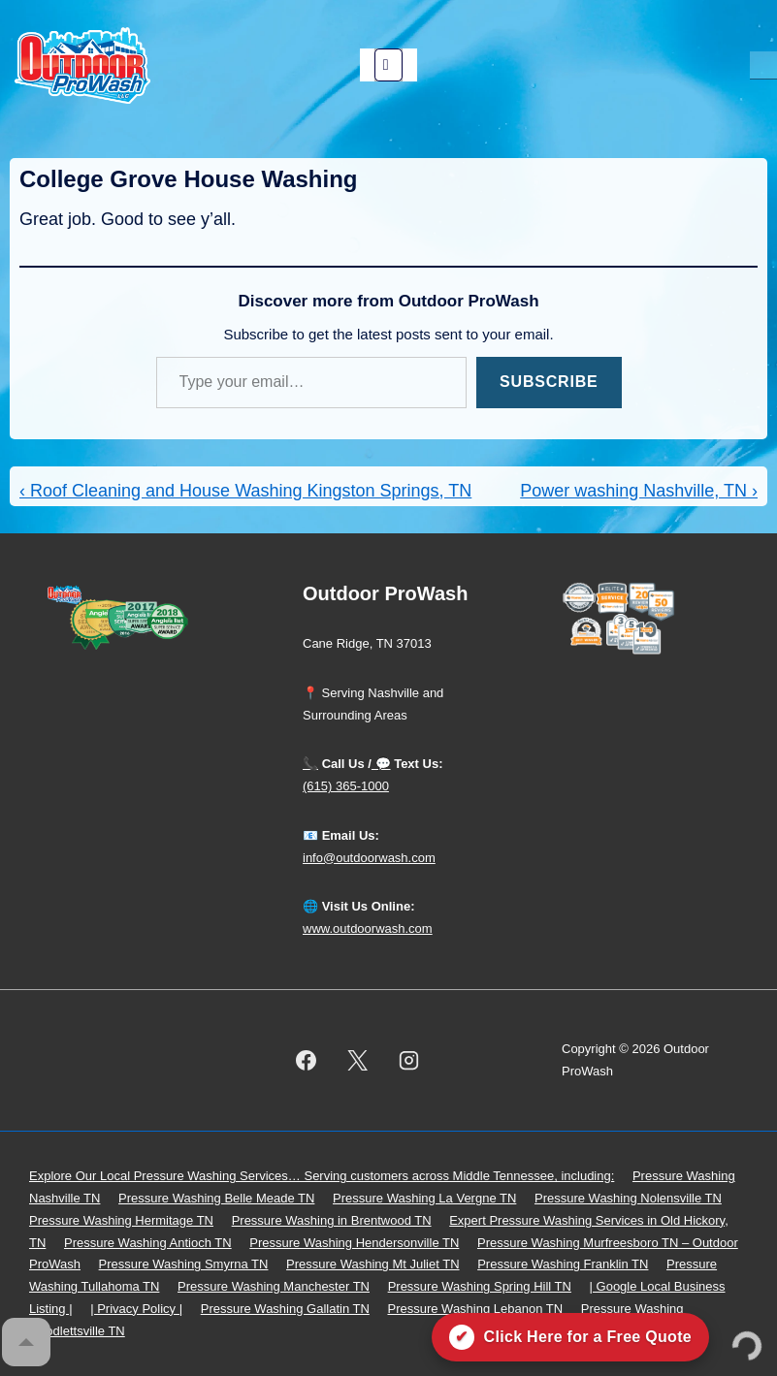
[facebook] (306, 1060)
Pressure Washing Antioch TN (148, 1242)
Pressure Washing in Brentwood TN (332, 1220)
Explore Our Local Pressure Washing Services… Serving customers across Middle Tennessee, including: (321, 1175)
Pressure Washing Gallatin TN (285, 1308)
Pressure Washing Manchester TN (274, 1286)
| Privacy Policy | (136, 1308)
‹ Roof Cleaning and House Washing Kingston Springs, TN (245, 490)
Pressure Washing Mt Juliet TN (372, 1264)
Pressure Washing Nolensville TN (628, 1198)
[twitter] (358, 1060)
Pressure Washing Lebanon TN (475, 1308)
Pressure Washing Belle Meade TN (216, 1198)
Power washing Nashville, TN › (639, 490)
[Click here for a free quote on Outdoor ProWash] (570, 1337)
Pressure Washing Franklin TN (562, 1264)
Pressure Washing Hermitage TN (121, 1220)
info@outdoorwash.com (369, 857)
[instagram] (409, 1060)
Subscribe (549, 381)
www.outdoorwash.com (368, 928)
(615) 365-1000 (346, 786)
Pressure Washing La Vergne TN (424, 1198)
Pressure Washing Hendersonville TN (354, 1242)
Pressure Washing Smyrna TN (184, 1264)
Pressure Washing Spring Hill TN (479, 1286)
